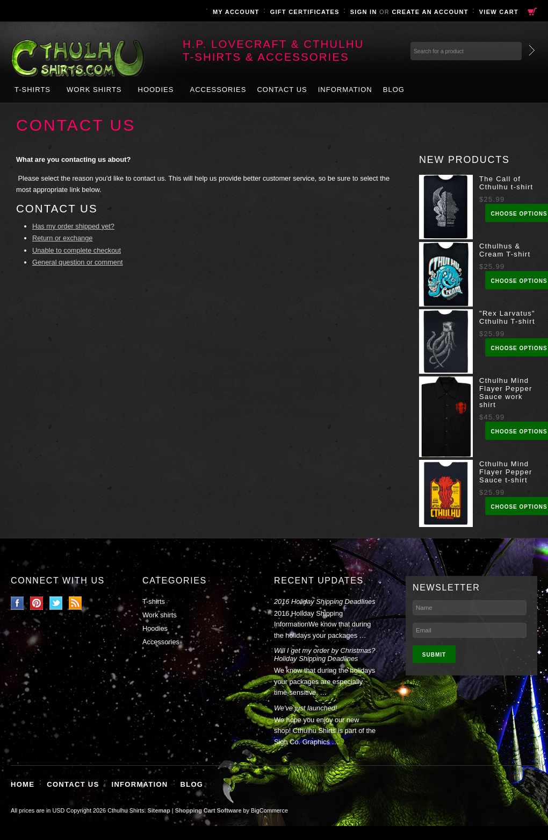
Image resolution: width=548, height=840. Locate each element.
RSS (75, 603)
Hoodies (156, 90)
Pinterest (37, 603)
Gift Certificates (305, 12)
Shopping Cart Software (208, 810)
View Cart (498, 12)
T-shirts (33, 90)
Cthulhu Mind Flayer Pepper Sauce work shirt (505, 392)
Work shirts (94, 90)
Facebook (17, 603)
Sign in (363, 12)
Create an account (430, 12)
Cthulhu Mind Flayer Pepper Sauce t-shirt (505, 472)
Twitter (56, 603)
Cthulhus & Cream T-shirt (504, 250)
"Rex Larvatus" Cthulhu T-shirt (507, 317)
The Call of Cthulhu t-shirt (506, 183)
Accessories (218, 90)
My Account (236, 12)
